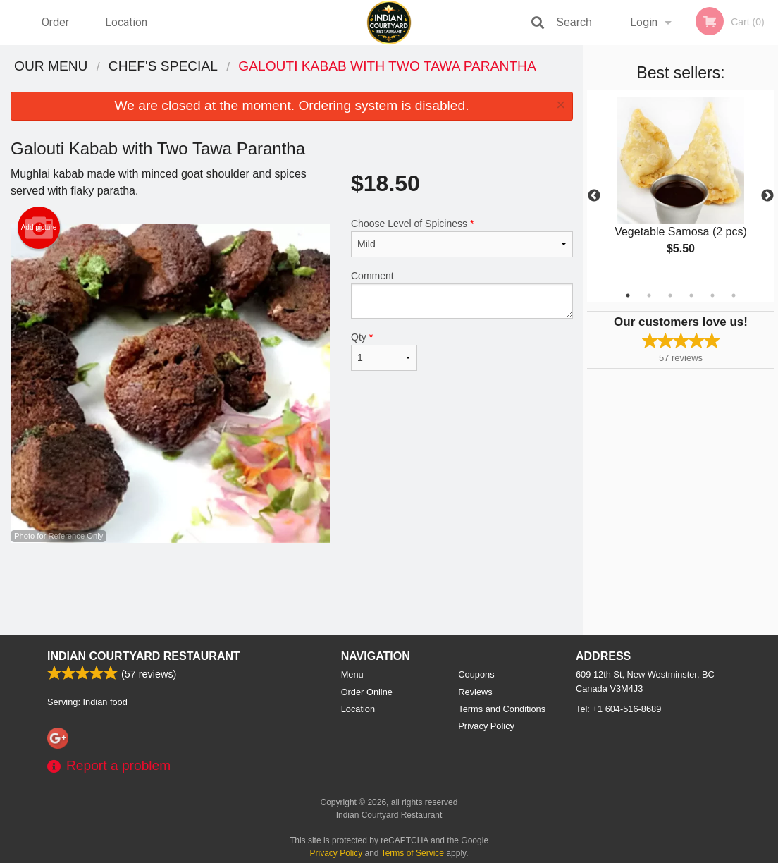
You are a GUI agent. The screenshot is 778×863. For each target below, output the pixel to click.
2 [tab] (649, 295)
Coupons (476, 674)
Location (126, 22)
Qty (384, 351)
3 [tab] (670, 295)
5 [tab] (712, 295)
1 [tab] (628, 295)
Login (643, 22)
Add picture (39, 228)
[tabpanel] (681, 187)
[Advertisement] (292, 588)
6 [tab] (734, 295)
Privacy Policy (486, 726)
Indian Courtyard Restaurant (143, 656)
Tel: (618, 709)
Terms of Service (412, 853)
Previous (594, 196)
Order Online (57, 30)
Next (767, 196)
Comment (462, 294)
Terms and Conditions (501, 709)
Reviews (475, 692)
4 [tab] (691, 295)
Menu (352, 674)
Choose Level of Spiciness (462, 237)
